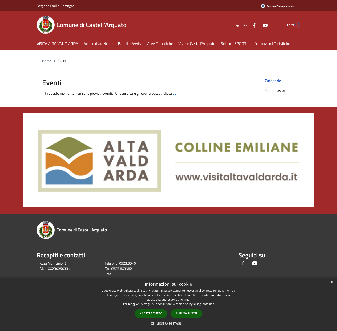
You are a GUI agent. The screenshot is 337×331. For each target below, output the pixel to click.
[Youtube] (255, 25)
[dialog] (168, 304)
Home (46, 60)
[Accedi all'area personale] (277, 6)
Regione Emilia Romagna (56, 6)
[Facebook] (243, 25)
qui (175, 93)
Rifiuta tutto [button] (186, 313)
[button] (168, 323)
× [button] (332, 282)
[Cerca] (295, 24)
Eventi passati (275, 90)
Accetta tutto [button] (151, 313)
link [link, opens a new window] (211, 304)
